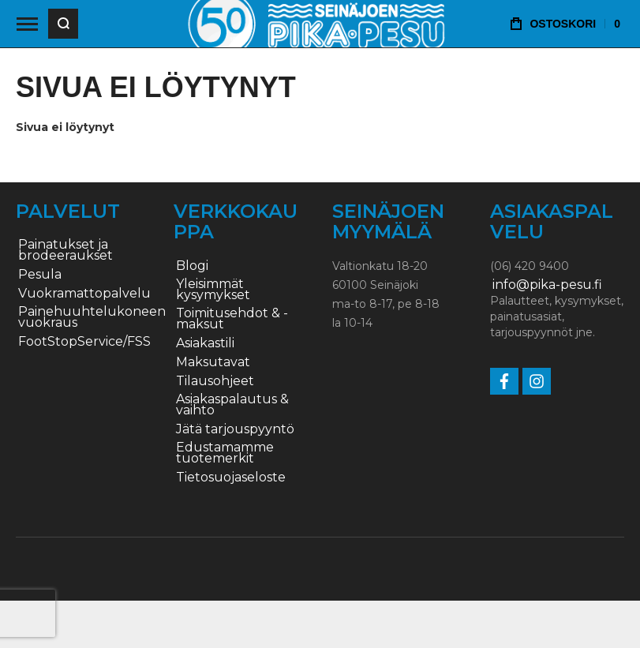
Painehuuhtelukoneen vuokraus (92, 317)
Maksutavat (213, 362)
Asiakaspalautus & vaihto (232, 405)
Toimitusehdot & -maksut (232, 318)
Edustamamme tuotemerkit (225, 453)
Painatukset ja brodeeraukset (65, 250)
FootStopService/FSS (84, 342)
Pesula (40, 275)
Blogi (192, 266)
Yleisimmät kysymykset (213, 289)
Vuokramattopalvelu (84, 294)
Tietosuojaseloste (231, 477)
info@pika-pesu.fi (547, 285)
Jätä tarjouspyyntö (235, 429)
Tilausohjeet (215, 381)
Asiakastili (205, 343)
